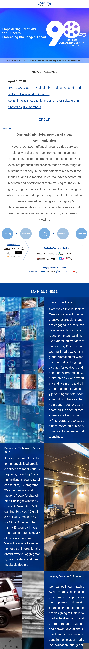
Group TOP (7, 129)
